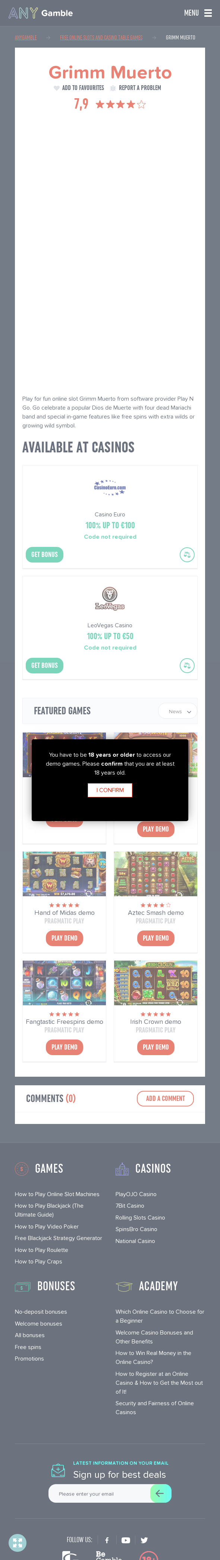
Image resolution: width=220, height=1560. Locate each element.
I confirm (110, 790)
